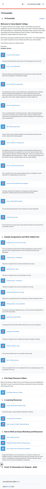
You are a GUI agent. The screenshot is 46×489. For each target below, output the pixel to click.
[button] (23, 4)
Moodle (9, 486)
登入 (43, 4)
